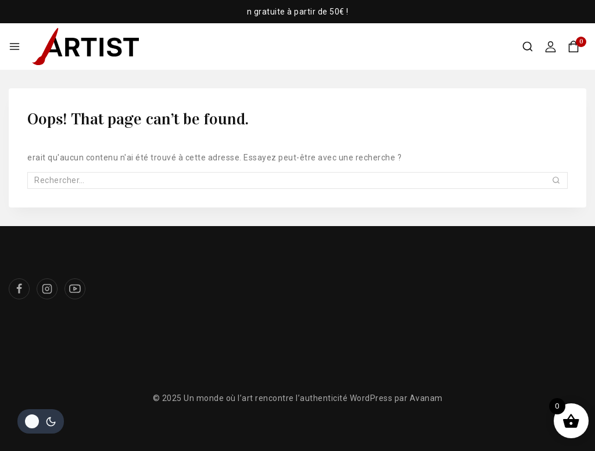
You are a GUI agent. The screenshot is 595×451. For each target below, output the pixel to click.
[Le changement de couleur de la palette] (40, 421)
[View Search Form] (527, 46)
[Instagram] (47, 288)
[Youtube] (74, 288)
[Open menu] (14, 46)
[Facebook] (19, 288)
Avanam (426, 398)
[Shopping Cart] (577, 46)
